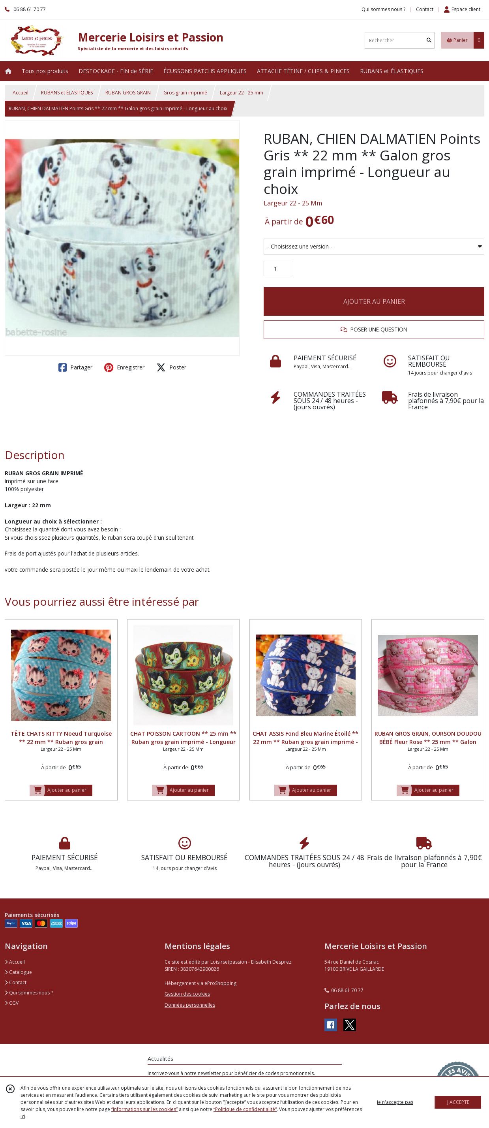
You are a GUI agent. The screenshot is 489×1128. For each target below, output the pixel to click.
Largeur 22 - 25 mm (241, 92)
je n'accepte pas (395, 1102)
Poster (171, 367)
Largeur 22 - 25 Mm (293, 203)
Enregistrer (124, 367)
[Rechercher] (429, 40)
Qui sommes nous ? (29, 992)
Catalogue (18, 972)
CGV (12, 1003)
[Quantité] (278, 269)
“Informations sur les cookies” (144, 1109)
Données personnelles (190, 1005)
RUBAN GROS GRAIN (128, 92)
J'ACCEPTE (458, 1102)
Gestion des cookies (187, 994)
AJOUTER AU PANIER (374, 301)
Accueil (20, 92)
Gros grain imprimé (185, 92)
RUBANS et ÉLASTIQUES (67, 92)
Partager (75, 367)
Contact (424, 9)
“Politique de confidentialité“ (245, 1109)
